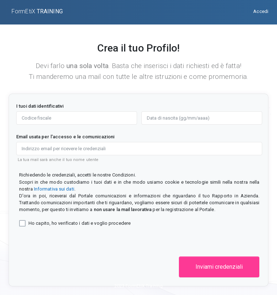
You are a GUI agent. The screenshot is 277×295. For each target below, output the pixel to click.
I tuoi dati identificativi (40, 106)
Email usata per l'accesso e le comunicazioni (65, 136)
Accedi (260, 11)
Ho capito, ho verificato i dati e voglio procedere (79, 223)
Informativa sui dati (54, 189)
